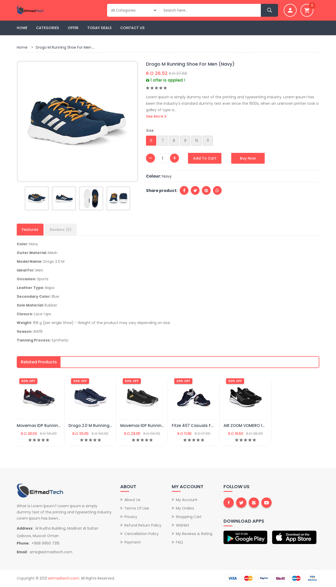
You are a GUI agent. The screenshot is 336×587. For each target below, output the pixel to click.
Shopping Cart (189, 516)
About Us (132, 499)
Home (22, 27)
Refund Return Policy (142, 525)
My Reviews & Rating (194, 533)
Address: (25, 528)
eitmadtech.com (63, 578)
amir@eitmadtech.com (51, 552)
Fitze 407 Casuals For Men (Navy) (206, 425)
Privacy (130, 516)
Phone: (23, 543)
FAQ (179, 542)
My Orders (185, 508)
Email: (22, 552)
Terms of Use (136, 508)
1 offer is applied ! (165, 80)
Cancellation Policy (141, 533)
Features (30, 229)
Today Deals (99, 27)
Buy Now (248, 158)
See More (156, 116)
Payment (132, 542)
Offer (73, 27)
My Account (186, 499)
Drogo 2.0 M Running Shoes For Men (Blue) (110, 425)
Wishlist (182, 525)
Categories (47, 27)
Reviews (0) (61, 229)
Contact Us (132, 27)
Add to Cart (204, 158)
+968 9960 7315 (45, 543)
